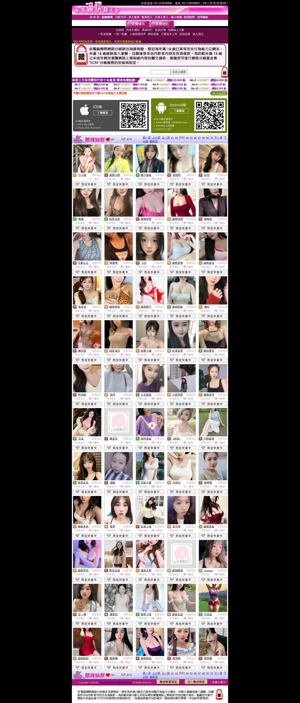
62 (176, 137)
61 (172, 137)
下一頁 (218, 137)
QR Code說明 (219, 93)
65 (191, 137)
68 (203, 137)
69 (207, 137)
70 (211, 137)
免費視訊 (97, 175)
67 (199, 137)
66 (195, 137)
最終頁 (154, 141)
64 (187, 137)
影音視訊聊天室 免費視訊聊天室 (115, 682)
